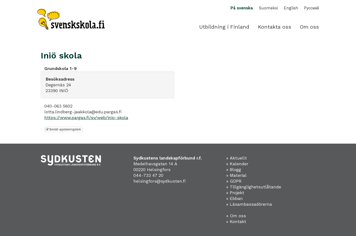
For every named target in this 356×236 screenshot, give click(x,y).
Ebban (236, 198)
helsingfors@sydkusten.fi (159, 181)
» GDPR (234, 181)
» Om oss (236, 215)
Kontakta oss (274, 27)
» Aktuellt (236, 157)
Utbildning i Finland (224, 27)
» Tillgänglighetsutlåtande (253, 186)
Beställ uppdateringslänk (63, 129)
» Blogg (233, 169)
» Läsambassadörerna (249, 204)
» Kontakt (236, 221)
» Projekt (235, 192)
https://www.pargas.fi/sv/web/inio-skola (86, 117)
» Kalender (237, 163)
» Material (236, 175)
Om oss (309, 27)
